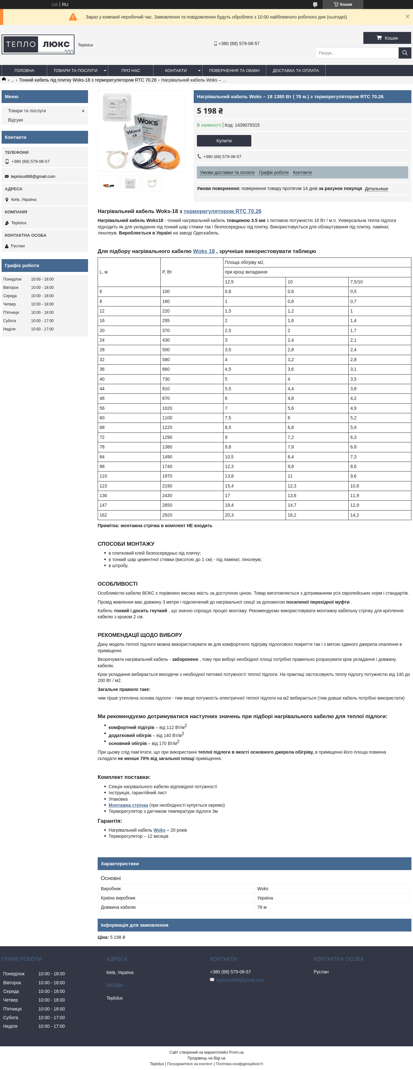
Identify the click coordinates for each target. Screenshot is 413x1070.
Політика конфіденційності (239, 1064)
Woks (160, 830)
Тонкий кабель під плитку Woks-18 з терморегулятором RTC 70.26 (88, 80)
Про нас (130, 70)
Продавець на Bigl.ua (206, 1058)
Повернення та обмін (234, 70)
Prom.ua (236, 1052)
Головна (24, 70)
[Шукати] (405, 53)
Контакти (176, 70)
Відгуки (15, 120)
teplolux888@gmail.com (33, 176)
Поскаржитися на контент (190, 1064)
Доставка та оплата (296, 70)
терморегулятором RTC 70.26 (223, 211)
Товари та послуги (75, 70)
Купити (224, 140)
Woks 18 (204, 251)
